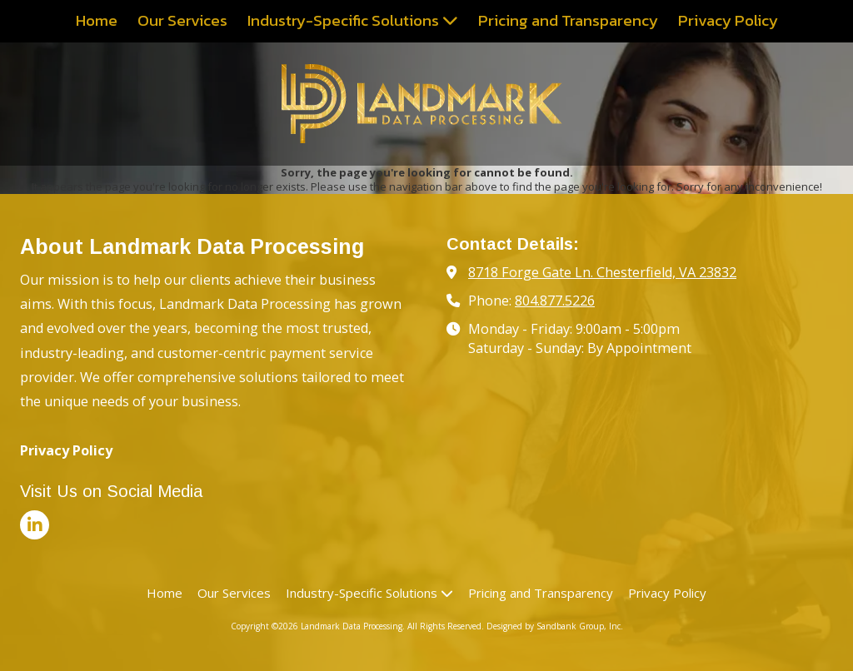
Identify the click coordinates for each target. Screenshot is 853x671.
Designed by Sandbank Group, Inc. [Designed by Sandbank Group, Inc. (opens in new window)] (554, 626)
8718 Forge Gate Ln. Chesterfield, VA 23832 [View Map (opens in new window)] (602, 272)
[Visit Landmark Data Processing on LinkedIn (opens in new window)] (34, 524)
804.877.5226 (555, 300)
